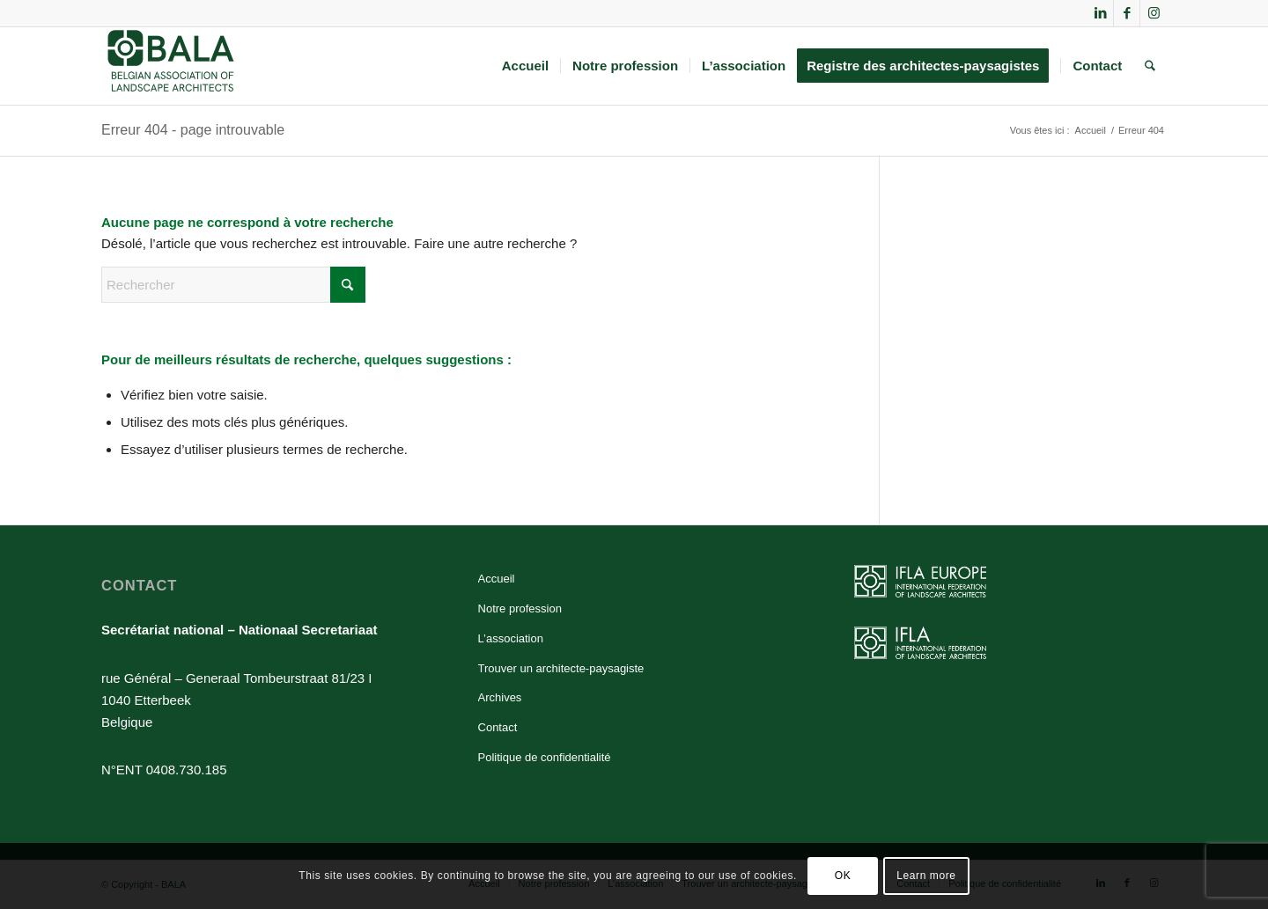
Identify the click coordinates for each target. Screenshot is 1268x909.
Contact (498, 727)
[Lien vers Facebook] (1126, 13)
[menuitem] (525, 66)
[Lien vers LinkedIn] (1100, 13)
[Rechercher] (1150, 66)
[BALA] (171, 66)
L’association (510, 638)
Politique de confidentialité (544, 757)
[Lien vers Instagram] (1153, 13)
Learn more (925, 875)
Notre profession (520, 608)
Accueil (496, 578)
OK (843, 875)
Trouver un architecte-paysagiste (561, 668)
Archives (500, 697)
